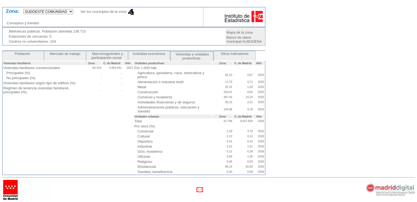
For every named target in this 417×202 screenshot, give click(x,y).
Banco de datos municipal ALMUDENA (244, 39)
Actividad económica (149, 54)
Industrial (144, 146)
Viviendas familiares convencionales (31, 68)
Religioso (144, 162)
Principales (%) (18, 73)
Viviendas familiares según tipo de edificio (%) (39, 83)
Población (23, 54)
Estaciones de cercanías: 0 (30, 36)
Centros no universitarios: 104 (32, 41)
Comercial (145, 131)
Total (138, 121)
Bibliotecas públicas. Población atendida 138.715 (47, 31)
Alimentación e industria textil (160, 82)
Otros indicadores (235, 54)
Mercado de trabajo (65, 54)
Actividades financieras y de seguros (166, 102)
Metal (141, 87)
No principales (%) (20, 78)
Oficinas (143, 157)
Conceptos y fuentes (24, 23)
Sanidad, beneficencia (154, 172)
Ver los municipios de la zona (101, 12)
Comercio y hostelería (154, 97)
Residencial (146, 167)
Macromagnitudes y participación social (107, 56)
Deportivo (145, 141)
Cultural (143, 136)
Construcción (147, 92)
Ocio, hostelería (149, 151)
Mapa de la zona (240, 32)
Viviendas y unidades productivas (192, 56)
